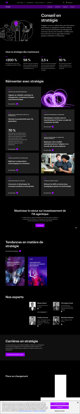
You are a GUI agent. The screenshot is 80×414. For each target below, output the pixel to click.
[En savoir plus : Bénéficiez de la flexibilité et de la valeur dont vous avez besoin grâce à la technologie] (58, 186)
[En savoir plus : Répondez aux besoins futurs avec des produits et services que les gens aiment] (22, 186)
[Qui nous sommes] (40, 2)
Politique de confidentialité (40, 410)
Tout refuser (59, 407)
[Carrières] (50, 2)
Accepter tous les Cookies (59, 403)
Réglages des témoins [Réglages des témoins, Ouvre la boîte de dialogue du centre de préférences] (60, 410)
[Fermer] (77, 402)
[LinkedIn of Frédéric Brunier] (38, 326)
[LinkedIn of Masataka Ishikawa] (61, 324)
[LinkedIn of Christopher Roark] (61, 311)
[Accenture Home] (7, 2)
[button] (39, 225)
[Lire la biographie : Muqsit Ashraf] (42, 312)
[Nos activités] (21, 2)
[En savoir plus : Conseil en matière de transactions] (22, 163)
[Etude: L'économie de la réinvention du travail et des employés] (37, 271)
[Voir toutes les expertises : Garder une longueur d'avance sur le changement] (13, 251)
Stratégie (8, 6)
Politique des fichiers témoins (25, 410)
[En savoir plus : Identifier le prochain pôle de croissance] (58, 119)
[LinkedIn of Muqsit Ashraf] (38, 308)
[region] (40, 407)
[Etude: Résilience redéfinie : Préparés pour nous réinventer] (15, 271)
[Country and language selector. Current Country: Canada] (69, 2)
